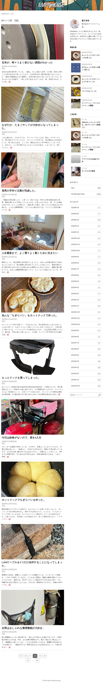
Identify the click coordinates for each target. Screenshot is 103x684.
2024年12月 (86, 313)
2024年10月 (86, 325)
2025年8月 (86, 264)
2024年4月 (86, 362)
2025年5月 (86, 282)
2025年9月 (86, 257)
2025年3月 (86, 294)
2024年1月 (86, 380)
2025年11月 (86, 245)
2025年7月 (86, 270)
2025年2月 (86, 300)
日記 (12, 14)
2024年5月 (86, 356)
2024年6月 (86, 350)
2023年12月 (86, 387)
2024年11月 (86, 319)
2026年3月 (86, 221)
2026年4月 (86, 214)
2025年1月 (86, 307)
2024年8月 (86, 337)
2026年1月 (86, 233)
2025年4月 (86, 288)
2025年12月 (86, 239)
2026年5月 (86, 208)
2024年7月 (86, 343)
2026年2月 (86, 227)
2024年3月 (86, 368)
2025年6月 (86, 276)
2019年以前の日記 (86, 195)
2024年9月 (86, 331)
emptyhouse (5, 14)
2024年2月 (86, 374)
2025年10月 (86, 251)
